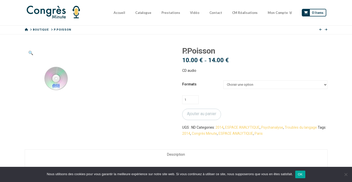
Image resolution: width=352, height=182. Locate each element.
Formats (189, 84)
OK (300, 174)
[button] (31, 53)
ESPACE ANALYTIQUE (242, 127)
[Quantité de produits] (190, 99)
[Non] (345, 174)
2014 (219, 127)
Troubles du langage (301, 127)
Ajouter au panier (201, 113)
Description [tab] (176, 154)
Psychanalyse (272, 127)
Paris (259, 133)
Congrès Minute (204, 133)
